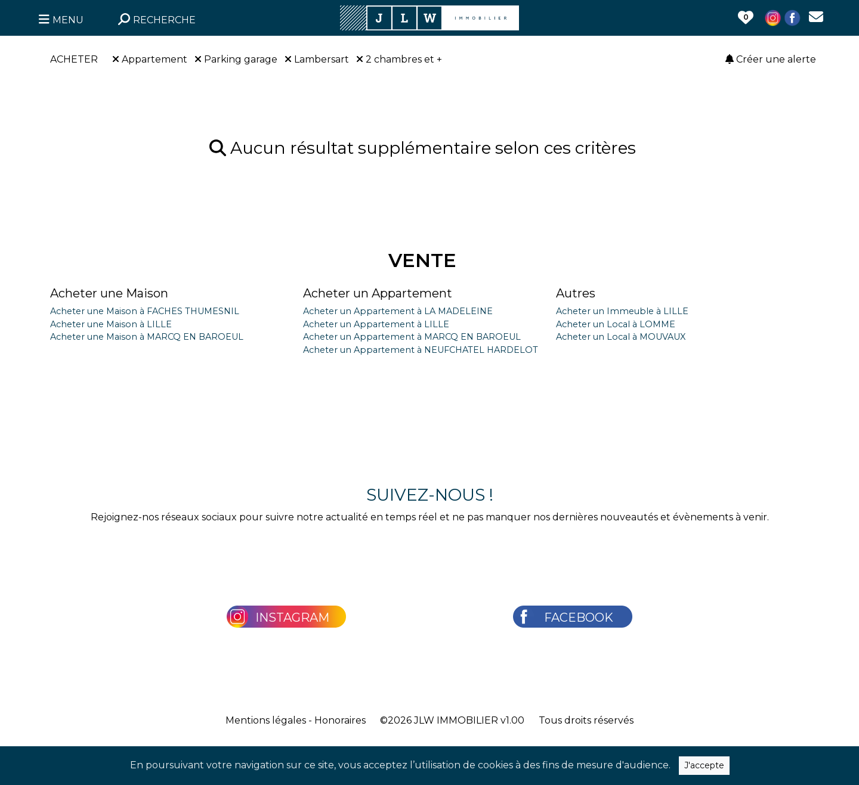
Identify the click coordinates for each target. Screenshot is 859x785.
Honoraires (340, 720)
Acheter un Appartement (377, 293)
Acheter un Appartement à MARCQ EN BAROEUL (412, 336)
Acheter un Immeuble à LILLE (622, 311)
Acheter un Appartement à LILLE (376, 324)
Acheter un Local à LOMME (615, 324)
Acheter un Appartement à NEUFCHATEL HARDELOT (420, 350)
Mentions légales (265, 720)
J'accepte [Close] (704, 765)
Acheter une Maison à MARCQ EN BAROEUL (146, 336)
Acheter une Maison (109, 293)
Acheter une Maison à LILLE (111, 324)
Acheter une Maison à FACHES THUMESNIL (144, 311)
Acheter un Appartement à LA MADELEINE (398, 311)
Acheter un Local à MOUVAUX (620, 336)
